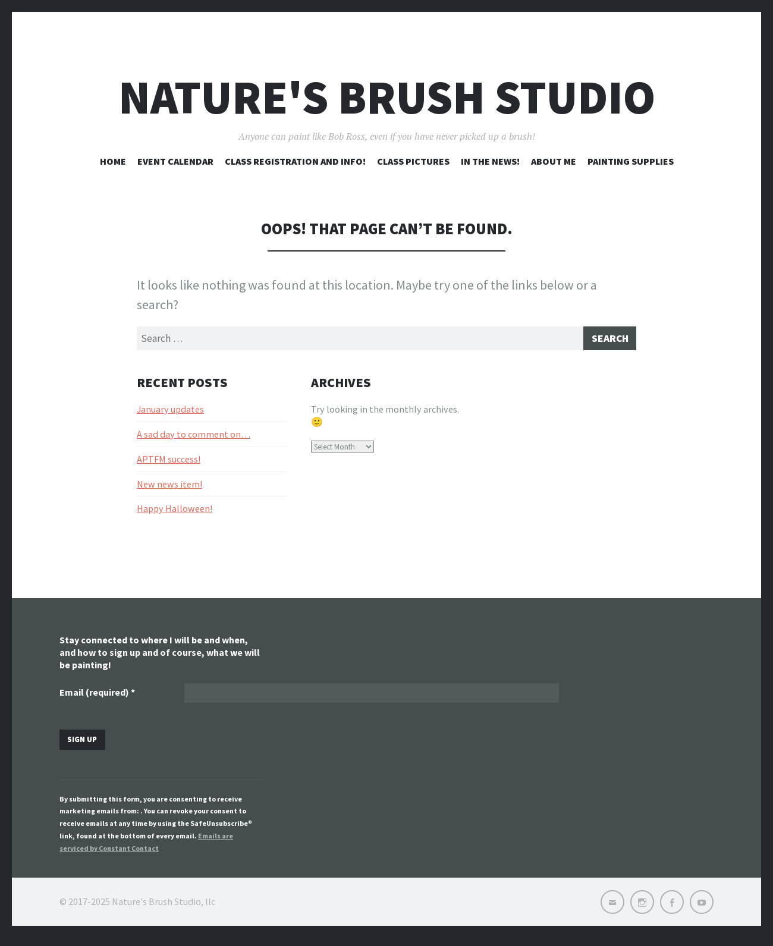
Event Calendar (175, 161)
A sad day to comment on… (193, 437)
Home (113, 161)
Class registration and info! (295, 161)
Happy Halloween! (174, 512)
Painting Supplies (630, 161)
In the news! (490, 161)
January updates (170, 412)
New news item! (169, 487)
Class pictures (413, 161)
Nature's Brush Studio (386, 97)
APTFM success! (168, 462)
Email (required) (97, 697)
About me (553, 161)
